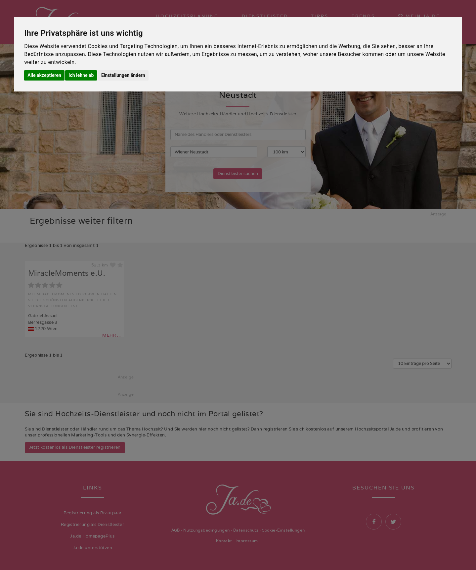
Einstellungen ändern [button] (123, 75)
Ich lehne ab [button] (81, 75)
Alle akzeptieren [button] (44, 75)
